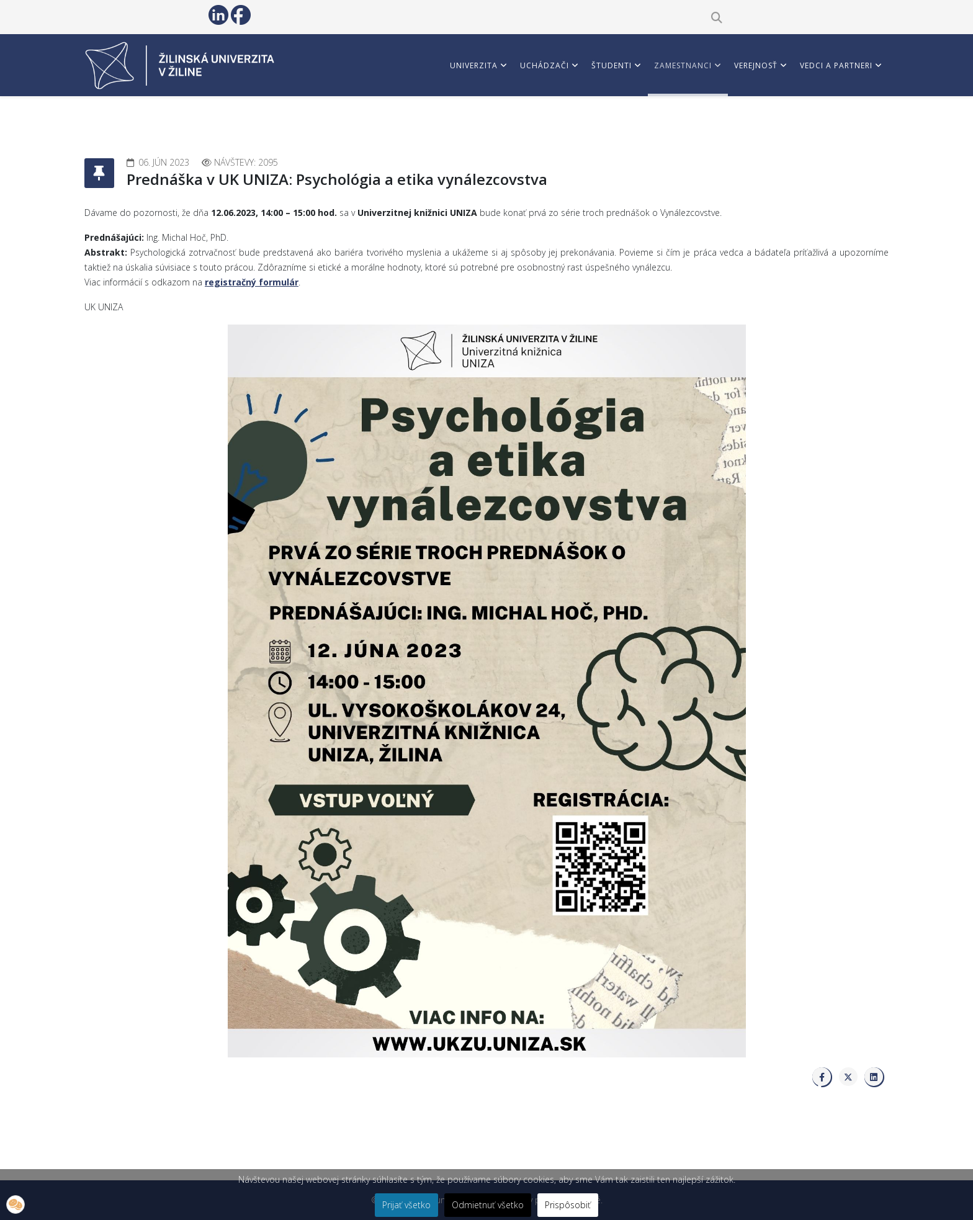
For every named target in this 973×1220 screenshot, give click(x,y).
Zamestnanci (683, 65)
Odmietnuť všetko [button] (488, 1205)
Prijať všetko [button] (406, 1205)
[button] (15, 1204)
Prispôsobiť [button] (568, 1205)
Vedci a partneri (836, 65)
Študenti (611, 65)
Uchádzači (544, 65)
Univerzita (474, 65)
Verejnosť (756, 65)
